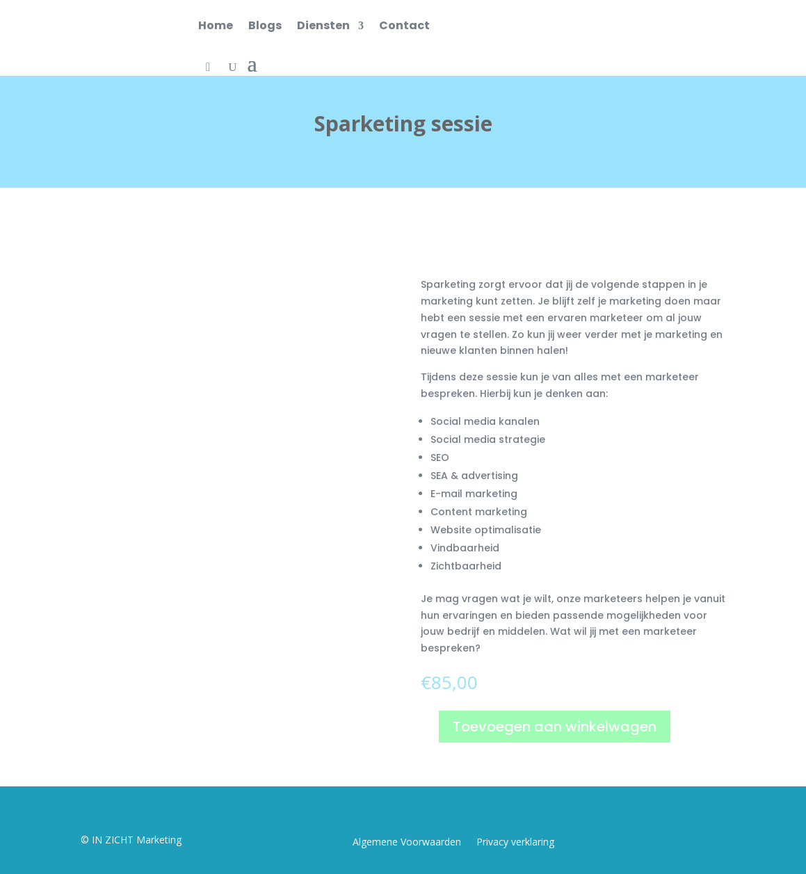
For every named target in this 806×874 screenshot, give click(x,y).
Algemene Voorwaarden (407, 842)
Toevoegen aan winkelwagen (554, 726)
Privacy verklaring (515, 842)
